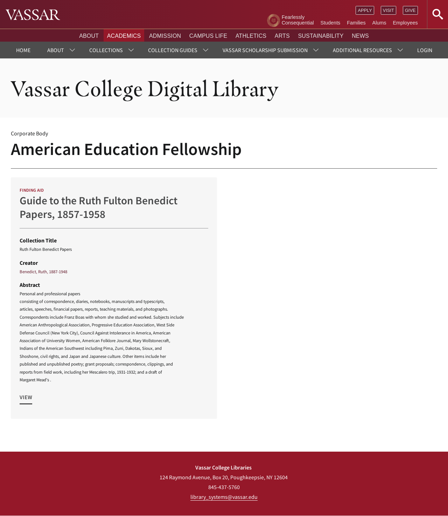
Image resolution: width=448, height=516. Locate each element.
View (26, 397)
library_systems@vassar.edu (224, 496)
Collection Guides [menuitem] (172, 50)
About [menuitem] (55, 50)
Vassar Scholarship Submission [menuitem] (265, 50)
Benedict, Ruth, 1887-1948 (43, 271)
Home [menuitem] (23, 50)
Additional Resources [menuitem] (362, 50)
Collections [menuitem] (106, 50)
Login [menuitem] (424, 50)
